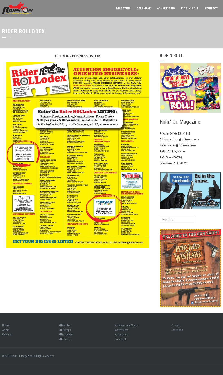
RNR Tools (65, 339)
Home (5, 325)
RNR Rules (65, 325)
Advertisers (121, 330)
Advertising (166, 8)
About (5, 330)
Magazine (123, 8)
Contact (211, 8)
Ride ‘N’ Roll (190, 8)
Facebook (120, 339)
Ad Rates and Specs (127, 325)
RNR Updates (66, 334)
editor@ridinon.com (184, 139)
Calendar (143, 8)
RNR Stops (65, 330)
